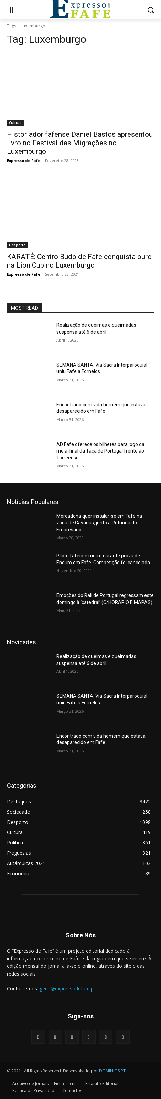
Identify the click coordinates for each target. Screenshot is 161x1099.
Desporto (17, 245)
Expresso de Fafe (23, 160)
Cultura (15, 122)
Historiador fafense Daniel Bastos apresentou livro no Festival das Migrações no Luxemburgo (80, 143)
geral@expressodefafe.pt (67, 988)
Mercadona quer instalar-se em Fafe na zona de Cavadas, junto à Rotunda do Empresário (99, 522)
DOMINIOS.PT (112, 1071)
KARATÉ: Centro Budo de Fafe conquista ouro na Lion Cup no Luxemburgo (79, 260)
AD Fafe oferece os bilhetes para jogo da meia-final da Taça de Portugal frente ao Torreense (100, 451)
